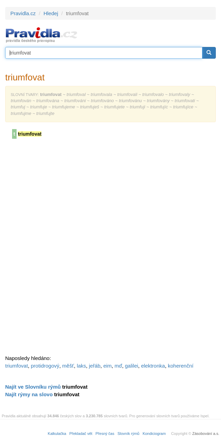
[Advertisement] (57, 249)
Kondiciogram (154, 433)
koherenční (180, 366)
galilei (131, 366)
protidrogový (45, 366)
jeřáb (94, 366)
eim (107, 366)
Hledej (51, 13)
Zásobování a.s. (205, 433)
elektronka (153, 366)
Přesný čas (105, 433)
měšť (68, 366)
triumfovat (16, 366)
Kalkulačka (57, 433)
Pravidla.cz (23, 13)
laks (81, 366)
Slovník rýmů (128, 433)
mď (118, 366)
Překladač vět (81, 433)
